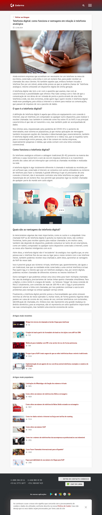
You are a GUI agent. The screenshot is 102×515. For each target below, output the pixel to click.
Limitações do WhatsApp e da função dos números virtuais (46, 383)
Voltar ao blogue (22, 17)
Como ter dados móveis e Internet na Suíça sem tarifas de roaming (49, 417)
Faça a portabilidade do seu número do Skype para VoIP (45, 460)
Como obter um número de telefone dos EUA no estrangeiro (46, 394)
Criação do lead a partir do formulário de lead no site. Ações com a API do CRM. (53, 333)
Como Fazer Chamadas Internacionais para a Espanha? (44, 450)
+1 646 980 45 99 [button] (34, 480)
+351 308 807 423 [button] (35, 483)
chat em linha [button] (74, 484)
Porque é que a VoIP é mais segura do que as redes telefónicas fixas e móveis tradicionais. (57, 353)
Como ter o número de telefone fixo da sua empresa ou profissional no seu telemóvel (55, 438)
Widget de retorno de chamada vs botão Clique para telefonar (47, 322)
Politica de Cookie (64, 512)
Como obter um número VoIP (36, 427)
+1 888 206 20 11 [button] (17, 480)
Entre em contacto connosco (74, 479)
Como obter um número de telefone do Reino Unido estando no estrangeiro (52, 404)
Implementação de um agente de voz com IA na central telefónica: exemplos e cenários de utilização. (57, 365)
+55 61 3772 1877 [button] (18, 483)
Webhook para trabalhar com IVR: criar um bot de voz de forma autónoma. (51, 343)
